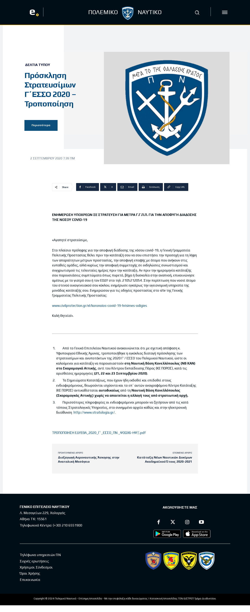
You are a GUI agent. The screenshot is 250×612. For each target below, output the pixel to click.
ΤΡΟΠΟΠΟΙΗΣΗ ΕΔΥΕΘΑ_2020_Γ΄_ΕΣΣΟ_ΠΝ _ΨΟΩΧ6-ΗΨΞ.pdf (99, 433)
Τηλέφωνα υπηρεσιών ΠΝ (40, 555)
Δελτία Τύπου (37, 65)
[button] (197, 12)
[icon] (225, 12)
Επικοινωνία (30, 580)
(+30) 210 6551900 (67, 525)
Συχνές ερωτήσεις (34, 561)
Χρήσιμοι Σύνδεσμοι (36, 567)
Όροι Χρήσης (30, 573)
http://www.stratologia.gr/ (94, 412)
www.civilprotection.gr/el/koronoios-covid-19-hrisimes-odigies (99, 306)
